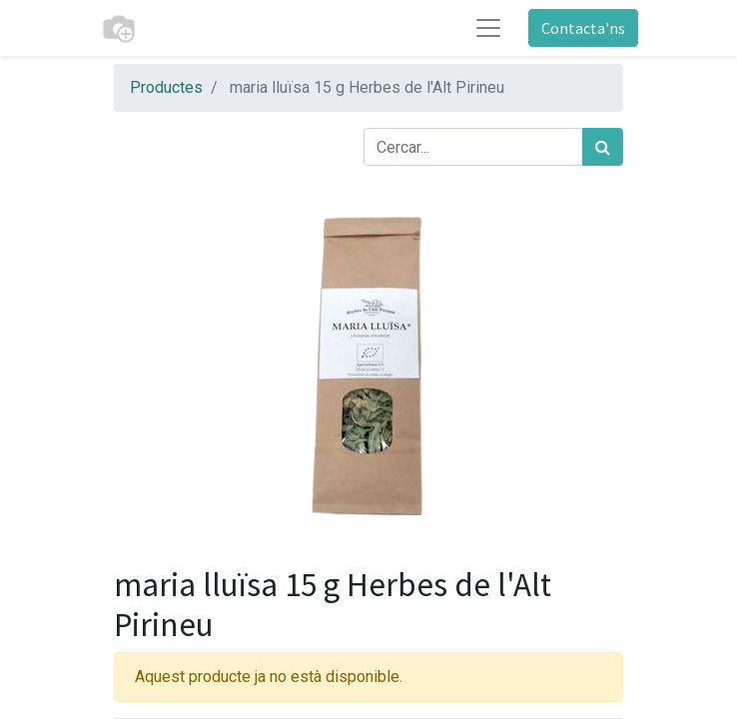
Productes (166, 87)
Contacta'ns (583, 28)
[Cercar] (602, 147)
